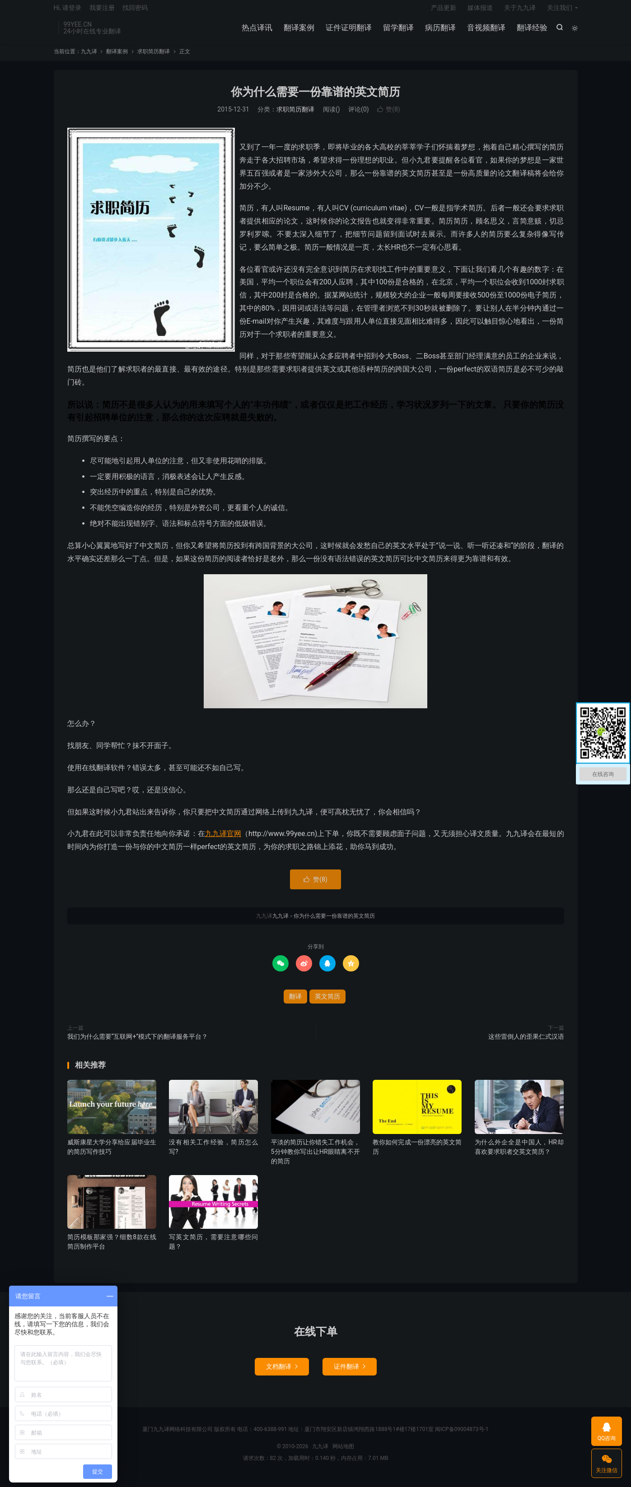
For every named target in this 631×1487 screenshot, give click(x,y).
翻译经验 (531, 31)
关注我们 (559, 11)
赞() (388, 116)
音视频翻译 (485, 31)
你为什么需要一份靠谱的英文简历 (315, 98)
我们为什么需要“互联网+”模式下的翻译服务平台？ (137, 1043)
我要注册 (102, 11)
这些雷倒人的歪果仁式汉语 (526, 1043)
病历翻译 (439, 31)
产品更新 (443, 11)
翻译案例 (298, 31)
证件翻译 (349, 1373)
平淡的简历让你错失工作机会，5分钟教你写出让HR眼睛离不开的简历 (315, 1158)
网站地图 (343, 1453)
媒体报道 (480, 11)
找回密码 (135, 11)
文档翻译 (282, 1373)
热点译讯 (256, 31)
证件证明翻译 (348, 31)
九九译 (89, 58)
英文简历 (327, 1003)
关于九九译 (520, 11)
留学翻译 (397, 31)
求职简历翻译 (153, 58)
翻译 (295, 1003)
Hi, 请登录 (68, 11)
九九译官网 (223, 840)
